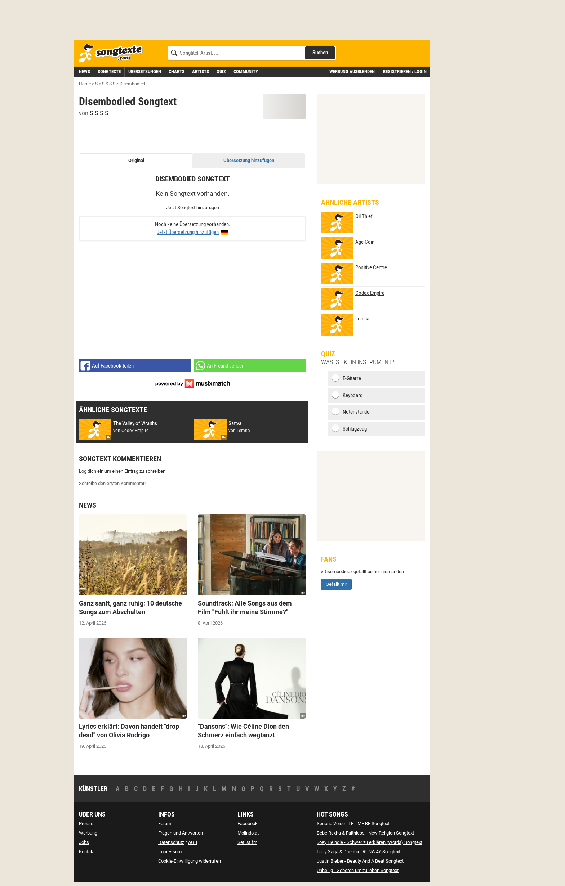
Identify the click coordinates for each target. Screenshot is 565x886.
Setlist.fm (247, 842)
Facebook (247, 823)
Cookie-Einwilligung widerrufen (189, 861)
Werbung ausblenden (352, 71)
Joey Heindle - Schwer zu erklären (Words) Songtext (369, 842)
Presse (86, 823)
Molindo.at (248, 833)
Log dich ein (91, 471)
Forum (164, 823)
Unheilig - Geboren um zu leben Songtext (358, 870)
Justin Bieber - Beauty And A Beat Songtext (360, 861)
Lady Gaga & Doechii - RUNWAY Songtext (358, 851)
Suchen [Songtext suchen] (320, 52)
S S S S (99, 113)
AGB (192, 842)
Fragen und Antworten (180, 833)
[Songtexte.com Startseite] (113, 53)
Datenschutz (171, 842)
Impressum (170, 851)
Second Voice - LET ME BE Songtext (353, 823)
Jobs (84, 842)
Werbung (88, 833)
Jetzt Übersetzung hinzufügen (188, 232)
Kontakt (87, 851)
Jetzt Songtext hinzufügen (192, 207)
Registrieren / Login (405, 71)
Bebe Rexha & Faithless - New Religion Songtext (365, 833)
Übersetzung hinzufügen (248, 160)
